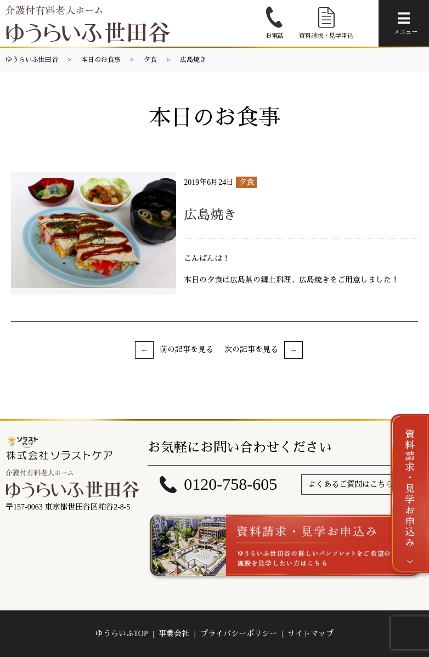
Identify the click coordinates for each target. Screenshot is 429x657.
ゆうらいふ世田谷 (31, 60)
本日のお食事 (101, 60)
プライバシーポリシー (238, 634)
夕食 (150, 60)
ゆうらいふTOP (121, 634)
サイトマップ (310, 634)
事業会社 (174, 634)
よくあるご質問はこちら (350, 484)
